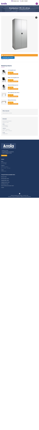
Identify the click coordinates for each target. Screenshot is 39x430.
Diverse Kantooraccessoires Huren (7, 185)
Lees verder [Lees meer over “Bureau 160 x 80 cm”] (11, 102)
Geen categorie (15, 9)
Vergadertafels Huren (5, 180)
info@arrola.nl (16, 1)
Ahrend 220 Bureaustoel (13, 85)
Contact (2, 187)
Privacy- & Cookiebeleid (16, 196)
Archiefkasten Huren (4, 183)
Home (11, 9)
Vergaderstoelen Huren (5, 182)
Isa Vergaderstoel (12, 70)
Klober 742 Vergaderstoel (13, 77)
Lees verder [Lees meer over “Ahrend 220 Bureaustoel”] (11, 87)
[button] (36, 18)
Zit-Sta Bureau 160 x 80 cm (13, 92)
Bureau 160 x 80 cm (12, 100)
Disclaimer (10, 196)
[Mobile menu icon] (37, 4)
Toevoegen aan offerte (7, 55)
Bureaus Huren (4, 176)
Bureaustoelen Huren (5, 178)
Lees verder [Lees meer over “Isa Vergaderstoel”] (11, 72)
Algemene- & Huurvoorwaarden (26, 196)
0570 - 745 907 (24, 1)
